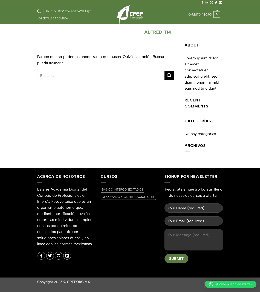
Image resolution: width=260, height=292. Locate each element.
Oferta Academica (53, 18)
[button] (204, 14)
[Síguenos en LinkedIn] (67, 256)
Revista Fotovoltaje (74, 11)
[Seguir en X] (211, 2)
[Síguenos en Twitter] (216, 2)
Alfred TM (157, 32)
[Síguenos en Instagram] (207, 2)
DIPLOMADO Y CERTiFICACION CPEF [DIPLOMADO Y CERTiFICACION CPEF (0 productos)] (128, 196)
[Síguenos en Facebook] (202, 2)
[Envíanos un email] (220, 2)
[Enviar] (169, 75)
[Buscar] (39, 11)
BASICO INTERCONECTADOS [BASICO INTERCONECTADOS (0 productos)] (122, 189)
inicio (51, 11)
